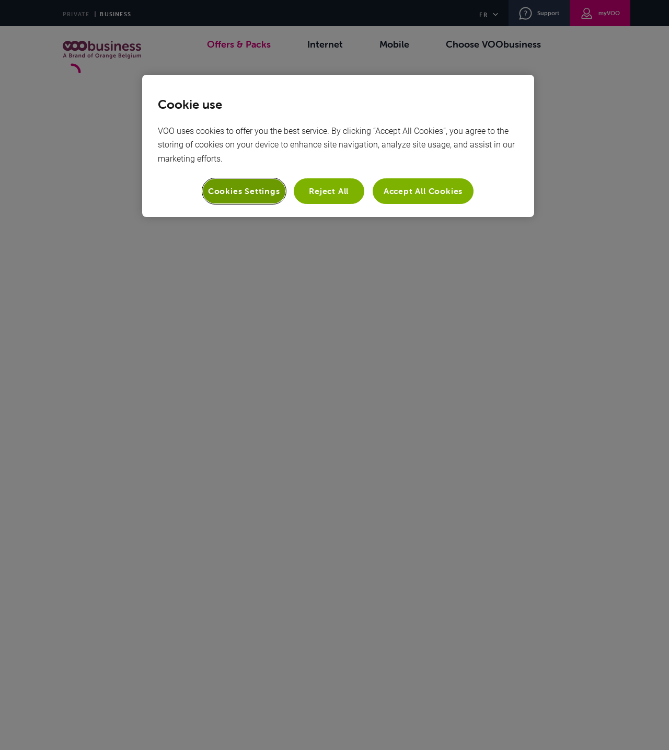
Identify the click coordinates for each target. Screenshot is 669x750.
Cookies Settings (244, 191)
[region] (338, 146)
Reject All (329, 191)
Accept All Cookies (423, 191)
